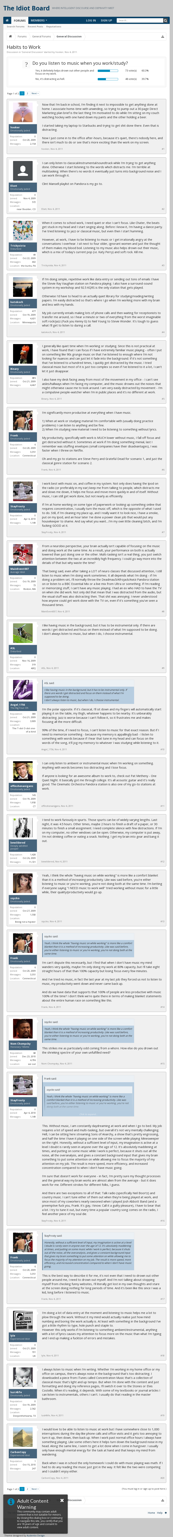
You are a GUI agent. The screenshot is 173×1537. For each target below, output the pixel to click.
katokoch (16, 302)
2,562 (33, 1408)
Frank (14, 435)
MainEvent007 (19, 569)
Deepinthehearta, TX (24, 1415)
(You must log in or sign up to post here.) (144, 1488)
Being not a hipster (25, 921)
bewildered (17, 842)
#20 (162, 1478)
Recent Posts (35, 26)
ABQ (33, 668)
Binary (14, 369)
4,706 (33, 1060)
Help (160, 1513)
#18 (162, 1355)
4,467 (33, 385)
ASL (12, 648)
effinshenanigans (21, 786)
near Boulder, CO (26, 209)
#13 (162, 921)
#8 (163, 611)
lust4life (16, 1392)
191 (34, 1352)
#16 (162, 1220)
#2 (163, 209)
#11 (162, 806)
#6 (163, 469)
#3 (163, 265)
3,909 (33, 721)
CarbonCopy (18, 1452)
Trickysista (18, 245)
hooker (59, 52)
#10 (162, 749)
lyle (12, 1335)
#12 (162, 861)
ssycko (14, 898)
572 (34, 201)
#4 (163, 332)
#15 (162, 1063)
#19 (162, 1415)
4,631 (33, 318)
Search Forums (15, 26)
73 (34, 585)
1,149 (33, 522)
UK (34, 1355)
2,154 (33, 143)
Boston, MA (29, 588)
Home (151, 1513)
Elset (13, 186)
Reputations (53, 26)
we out (32, 1063)
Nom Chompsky (20, 1043)
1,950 (33, 802)
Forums (20, 20)
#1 (163, 149)
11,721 (32, 861)
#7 (163, 532)
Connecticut (29, 455)
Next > (35, 93)
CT (34, 806)
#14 (162, 1007)
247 (34, 1468)
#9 (163, 668)
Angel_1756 (17, 704)
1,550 (33, 914)
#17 (162, 1299)
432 (34, 261)
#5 (163, 398)
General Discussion (32, 52)
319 (34, 664)
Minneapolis (29, 322)
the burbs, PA (28, 265)
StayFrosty (17, 506)
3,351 (33, 451)
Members (38, 20)
